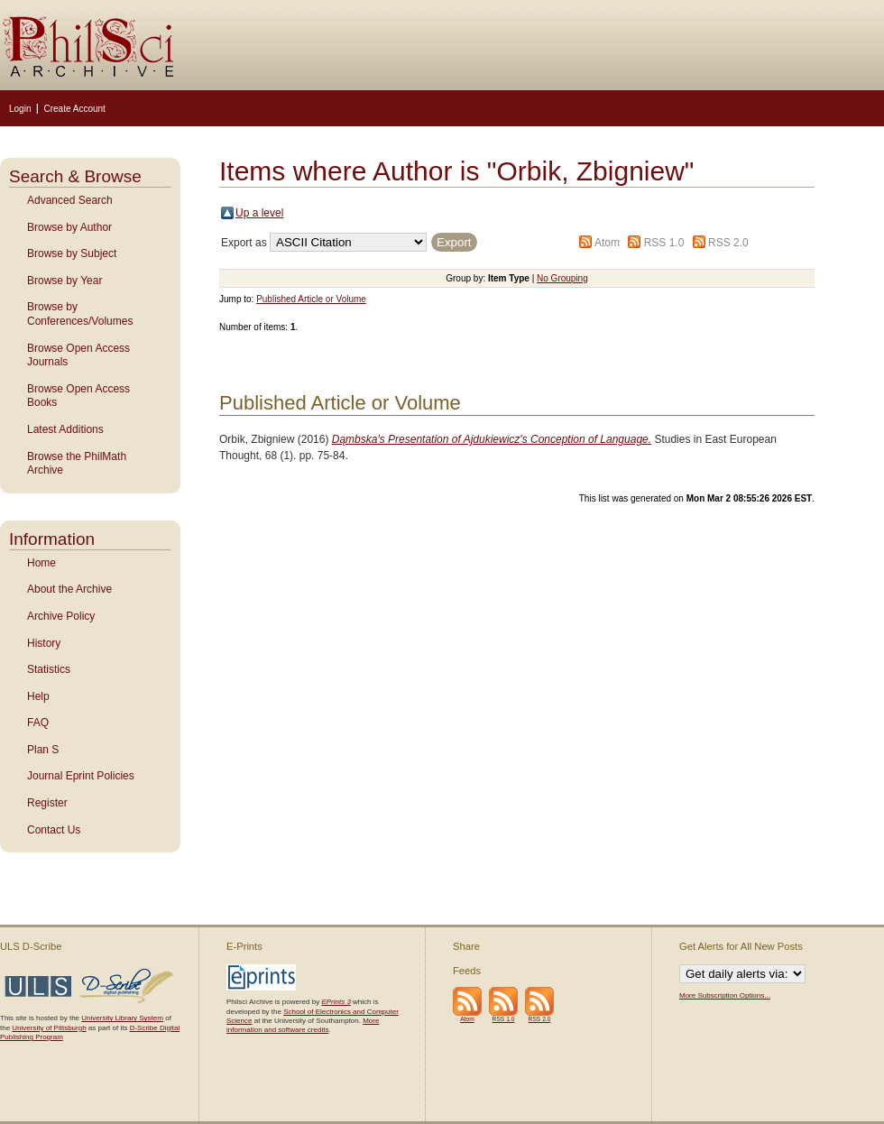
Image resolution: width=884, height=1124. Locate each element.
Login (20, 109)
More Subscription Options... (724, 995)
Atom (607, 242)
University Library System (122, 1018)
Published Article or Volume (311, 299)
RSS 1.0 (664, 242)
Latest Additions (65, 429)
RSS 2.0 (728, 242)
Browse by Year (64, 280)
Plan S (43, 749)
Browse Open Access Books (78, 396)
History (43, 643)
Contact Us (53, 830)
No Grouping (562, 278)
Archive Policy (61, 616)
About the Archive (69, 589)
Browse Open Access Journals (78, 355)
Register (47, 803)
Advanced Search (70, 200)
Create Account (74, 109)
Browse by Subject (71, 253)
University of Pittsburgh (49, 1028)
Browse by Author (69, 227)
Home (41, 563)
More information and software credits (302, 1025)
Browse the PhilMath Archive (76, 463)
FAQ (38, 722)
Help (38, 696)
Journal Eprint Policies (80, 775)
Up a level (259, 213)
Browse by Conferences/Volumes (80, 313)
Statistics (48, 669)
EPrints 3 (335, 1002)
